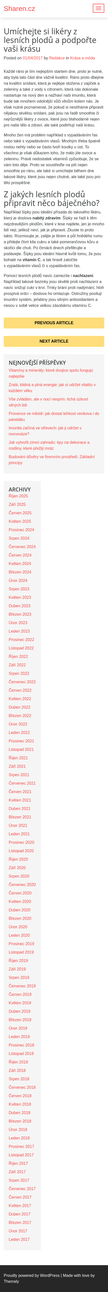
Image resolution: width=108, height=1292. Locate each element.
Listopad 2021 (21, 749)
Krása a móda (82, 58)
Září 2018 (17, 1070)
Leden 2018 (19, 1138)
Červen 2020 (20, 893)
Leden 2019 (19, 1037)
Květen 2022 (20, 699)
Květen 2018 (20, 1104)
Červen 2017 (20, 1197)
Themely (11, 1281)
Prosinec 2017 (21, 1146)
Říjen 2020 (18, 859)
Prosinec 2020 (21, 842)
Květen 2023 (20, 597)
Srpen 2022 (19, 673)
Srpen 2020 (19, 876)
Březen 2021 (20, 817)
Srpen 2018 (19, 1079)
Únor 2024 (18, 580)
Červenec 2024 (22, 547)
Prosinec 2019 (21, 944)
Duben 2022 (19, 707)
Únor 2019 (18, 1028)
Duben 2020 (19, 910)
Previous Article (54, 323)
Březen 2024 (20, 572)
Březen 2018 (20, 1121)
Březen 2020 (20, 918)
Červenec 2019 (22, 986)
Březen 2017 (20, 1222)
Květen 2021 (20, 800)
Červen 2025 (20, 513)
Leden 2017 (19, 1239)
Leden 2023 (19, 631)
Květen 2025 (20, 521)
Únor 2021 (18, 825)
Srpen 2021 (19, 775)
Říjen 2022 (18, 656)
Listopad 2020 (21, 851)
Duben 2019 (19, 1011)
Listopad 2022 (21, 648)
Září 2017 (17, 1172)
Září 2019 (17, 969)
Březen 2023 (20, 614)
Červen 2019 (20, 994)
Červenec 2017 (22, 1189)
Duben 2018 (19, 1113)
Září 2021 (17, 766)
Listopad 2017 (21, 1155)
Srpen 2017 (19, 1180)
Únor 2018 (18, 1130)
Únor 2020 (18, 927)
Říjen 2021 (18, 758)
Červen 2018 (20, 1096)
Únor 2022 (18, 724)
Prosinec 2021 (21, 741)
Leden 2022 (19, 732)
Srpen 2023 (19, 589)
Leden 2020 (19, 935)
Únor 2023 (18, 623)
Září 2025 (17, 504)
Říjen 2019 (18, 961)
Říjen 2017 (18, 1163)
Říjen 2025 (18, 496)
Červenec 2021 (22, 783)
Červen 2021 (20, 792)
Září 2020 (17, 868)
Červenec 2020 (22, 885)
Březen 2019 (20, 1020)
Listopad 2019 (21, 952)
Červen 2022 (20, 690)
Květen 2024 (20, 564)
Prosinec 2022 (21, 640)
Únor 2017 (18, 1231)
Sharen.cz (19, 8)
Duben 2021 (19, 809)
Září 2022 (17, 665)
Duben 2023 (19, 606)
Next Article (54, 341)
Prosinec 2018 (21, 1045)
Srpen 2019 (19, 977)
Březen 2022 (20, 716)
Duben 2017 (19, 1214)
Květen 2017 (20, 1206)
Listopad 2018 (21, 1053)
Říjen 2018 (18, 1062)
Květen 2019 (20, 1003)
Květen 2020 (20, 901)
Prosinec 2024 (21, 530)
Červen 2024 (20, 555)
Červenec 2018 (22, 1087)
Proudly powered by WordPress (32, 1275)
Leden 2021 (19, 834)
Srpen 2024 (19, 538)
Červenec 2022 (22, 682)
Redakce (57, 58)
